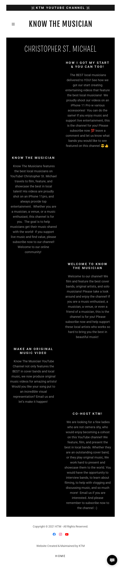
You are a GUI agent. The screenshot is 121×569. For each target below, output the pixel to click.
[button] (14, 24)
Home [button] (60, 556)
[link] (60, 24)
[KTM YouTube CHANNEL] (60, 7)
